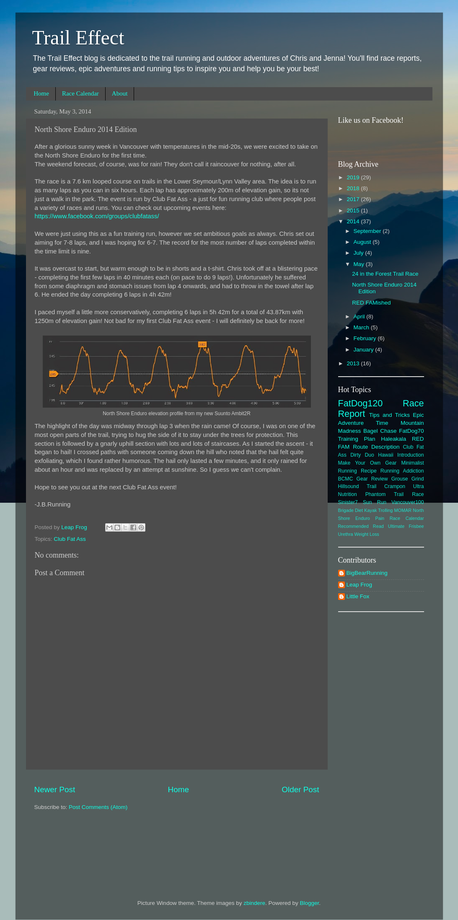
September (368, 231)
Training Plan (356, 439)
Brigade (346, 510)
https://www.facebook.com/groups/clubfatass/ (97, 216)
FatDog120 (360, 403)
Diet (359, 510)
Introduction (410, 455)
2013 (354, 363)
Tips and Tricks (389, 415)
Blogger (309, 903)
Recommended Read (361, 526)
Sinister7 (348, 502)
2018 (354, 188)
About (120, 93)
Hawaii (385, 455)
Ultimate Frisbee (406, 526)
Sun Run (374, 502)
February (366, 338)
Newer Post (54, 789)
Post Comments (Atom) (98, 807)
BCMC (345, 479)
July (359, 253)
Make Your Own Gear (367, 463)
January (364, 349)
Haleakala (393, 439)
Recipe (369, 471)
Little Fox (358, 596)
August (363, 242)
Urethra (345, 534)
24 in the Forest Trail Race (385, 274)
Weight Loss (366, 534)
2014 (354, 221)
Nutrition (347, 494)
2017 (354, 199)
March (362, 327)
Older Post (300, 789)
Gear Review (372, 479)
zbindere (254, 903)
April (360, 316)
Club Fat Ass (70, 539)
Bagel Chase (379, 431)
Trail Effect (78, 37)
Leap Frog (360, 584)
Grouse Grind (407, 479)
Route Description (376, 447)
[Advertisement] (380, 746)
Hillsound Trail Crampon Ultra (381, 486)
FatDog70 (411, 431)
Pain (380, 518)
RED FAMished (371, 303)
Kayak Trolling (378, 510)
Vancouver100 (407, 502)
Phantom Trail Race (394, 494)
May (360, 264)
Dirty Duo (362, 455)
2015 (354, 210)
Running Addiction (402, 471)
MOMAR (402, 510)
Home (41, 93)
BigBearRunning (367, 573)
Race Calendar (80, 93)
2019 (354, 177)
